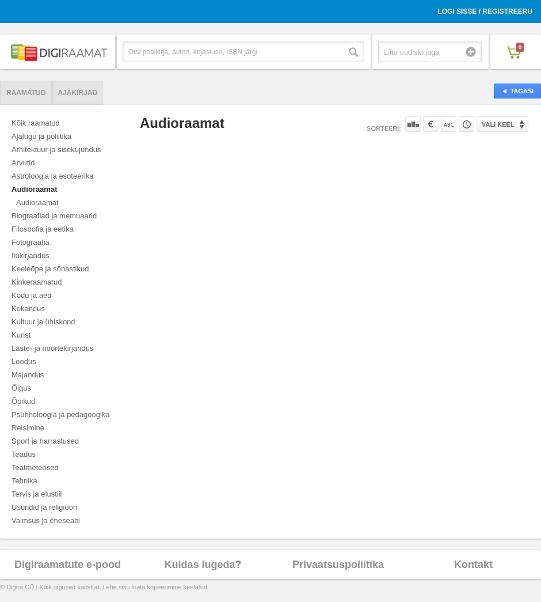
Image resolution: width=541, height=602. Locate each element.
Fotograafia (30, 242)
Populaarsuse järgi (413, 124)
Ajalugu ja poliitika (41, 136)
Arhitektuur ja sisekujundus (56, 149)
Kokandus (28, 308)
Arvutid (23, 162)
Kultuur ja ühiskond (43, 321)
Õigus (21, 388)
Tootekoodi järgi (466, 124)
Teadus (24, 454)
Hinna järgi (431, 124)
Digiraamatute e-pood (67, 564)
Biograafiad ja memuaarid (54, 215)
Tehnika (24, 480)
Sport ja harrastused (45, 441)
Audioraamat (34, 189)
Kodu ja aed (31, 295)
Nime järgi (448, 124)
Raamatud (25, 93)
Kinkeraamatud (37, 282)
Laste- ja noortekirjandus (52, 348)
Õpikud (23, 401)
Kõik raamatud (36, 123)
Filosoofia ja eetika (43, 229)
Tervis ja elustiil (37, 494)
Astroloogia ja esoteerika (52, 176)
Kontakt (473, 564)
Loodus (24, 361)
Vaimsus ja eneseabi (46, 520)
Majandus (28, 374)
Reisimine (28, 427)
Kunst (21, 335)
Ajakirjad (77, 93)
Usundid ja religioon (44, 507)
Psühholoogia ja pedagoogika (61, 414)
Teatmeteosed (35, 467)
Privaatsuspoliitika (338, 564)
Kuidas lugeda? (202, 564)
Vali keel (498, 124)
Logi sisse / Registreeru (484, 11)
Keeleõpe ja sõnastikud (50, 268)
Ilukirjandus (30, 255)
